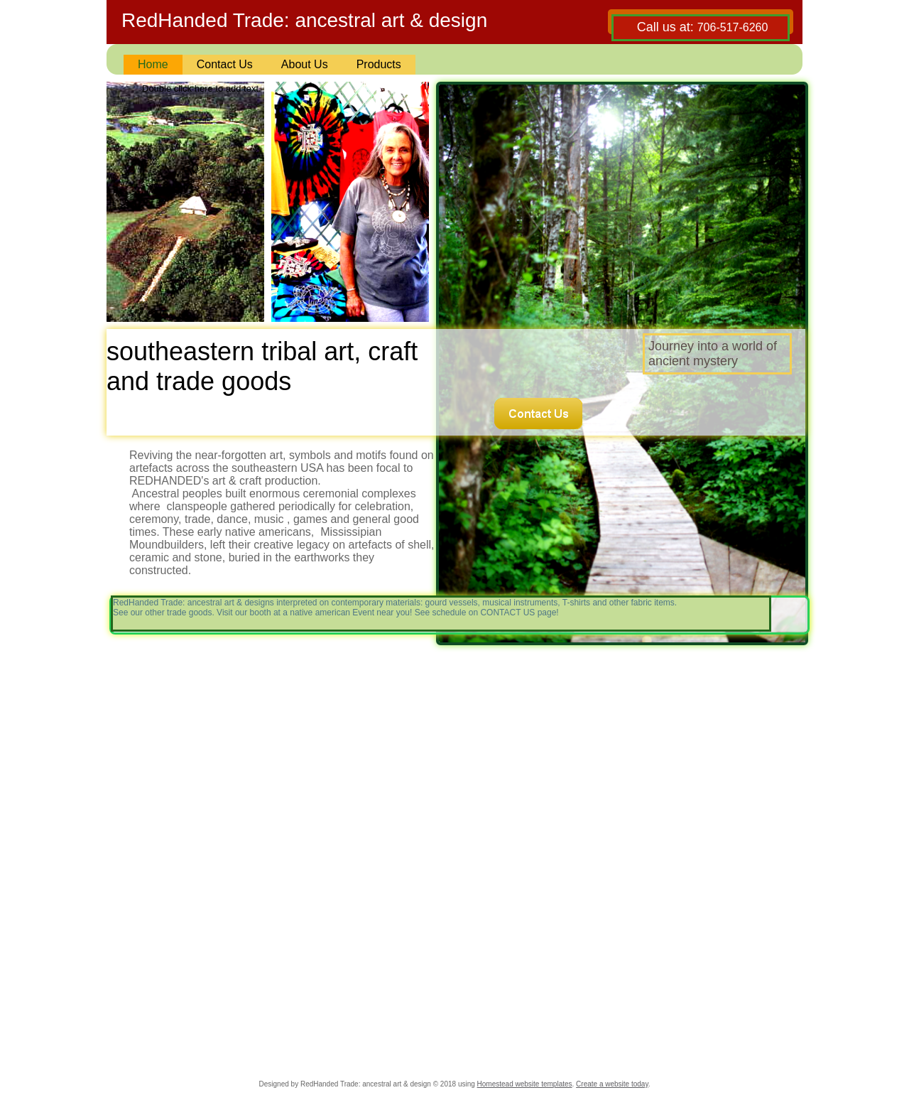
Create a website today (612, 1084)
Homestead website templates (524, 1084)
